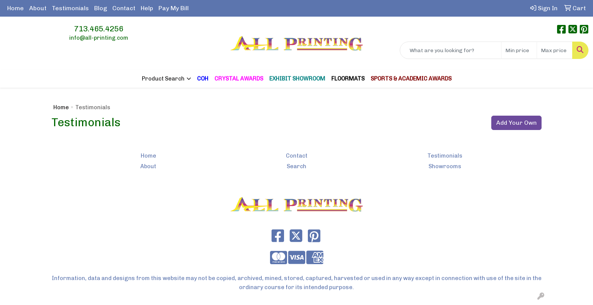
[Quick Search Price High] (555, 50)
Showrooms (444, 166)
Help (147, 8)
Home (15, 8)
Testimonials (70, 8)
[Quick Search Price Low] (519, 50)
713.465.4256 (98, 28)
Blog (100, 8)
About (38, 8)
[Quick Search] (450, 50)
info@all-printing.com (98, 37)
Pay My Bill (173, 8)
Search (296, 166)
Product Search (163, 78)
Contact (123, 8)
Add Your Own (516, 122)
